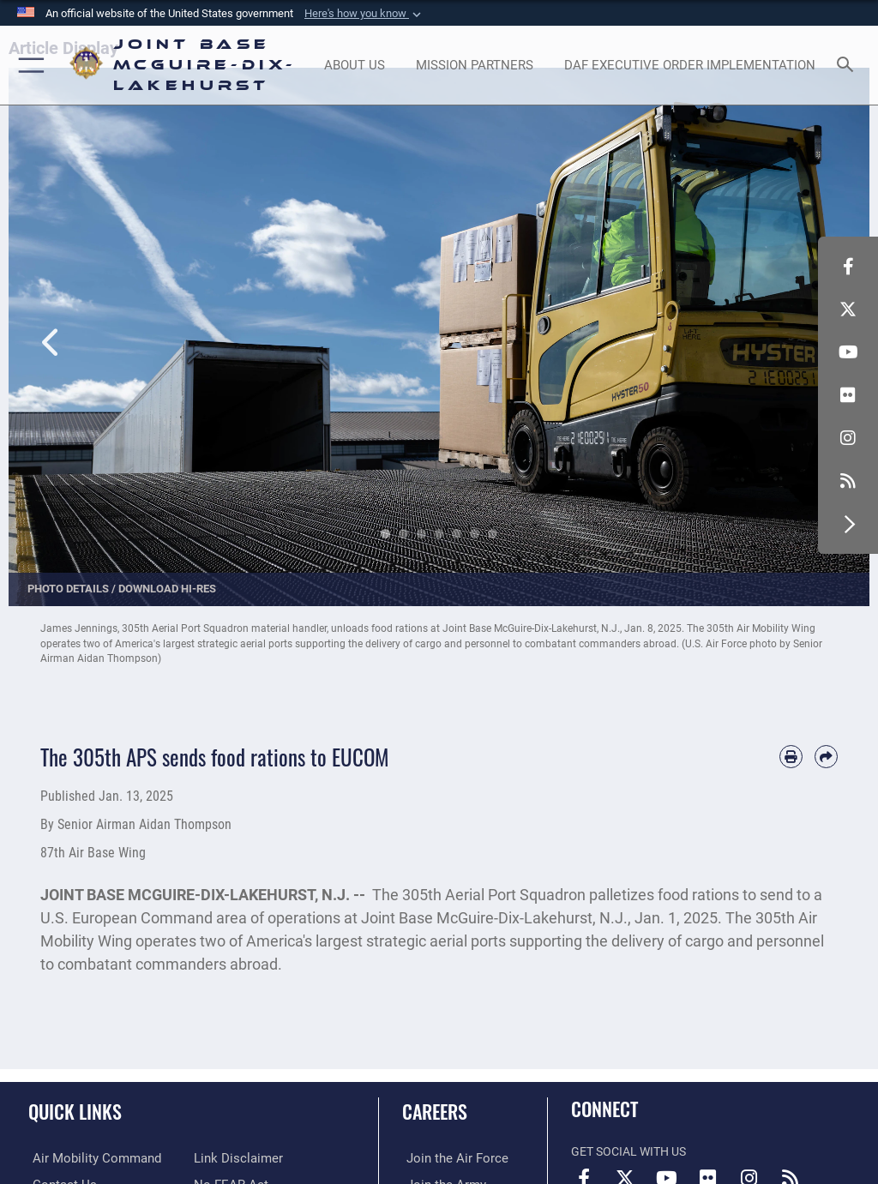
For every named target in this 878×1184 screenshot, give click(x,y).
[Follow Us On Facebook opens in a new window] (848, 266)
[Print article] (791, 756)
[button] (364, 13)
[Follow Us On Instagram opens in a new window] (848, 438)
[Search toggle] (848, 65)
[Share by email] (826, 756)
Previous (51, 322)
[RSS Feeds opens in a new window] (848, 481)
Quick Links (75, 1111)
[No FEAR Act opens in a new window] (228, 1158)
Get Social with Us (628, 1152)
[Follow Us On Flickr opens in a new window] (848, 395)
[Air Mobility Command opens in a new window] (87, 1158)
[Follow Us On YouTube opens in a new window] (848, 352)
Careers (434, 1111)
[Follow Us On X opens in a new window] (848, 309)
